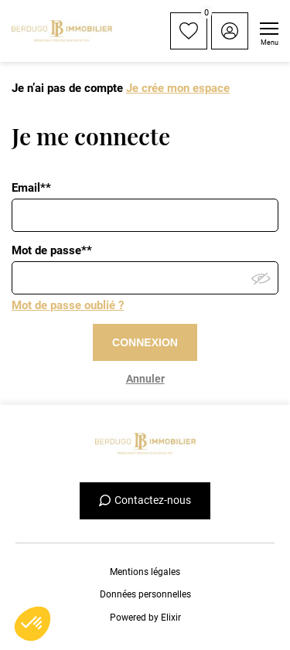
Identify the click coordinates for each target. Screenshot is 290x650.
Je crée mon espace (178, 88)
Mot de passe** (52, 250)
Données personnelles (145, 594)
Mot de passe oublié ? (68, 305)
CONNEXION (145, 342)
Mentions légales (145, 572)
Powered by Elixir (145, 617)
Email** (31, 188)
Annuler (145, 379)
